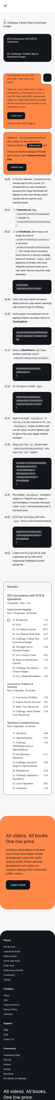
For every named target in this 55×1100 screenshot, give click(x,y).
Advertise (8, 1015)
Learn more (16, 115)
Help (6, 1031)
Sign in (31, 123)
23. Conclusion (19, 790)
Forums (7, 1070)
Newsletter (9, 1075)
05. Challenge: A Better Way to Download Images (25, 642)
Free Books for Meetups (15, 1080)
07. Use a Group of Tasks (24, 656)
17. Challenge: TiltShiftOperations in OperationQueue (22, 747)
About (6, 997)
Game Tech (9, 967)
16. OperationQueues (22, 739)
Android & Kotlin (12, 953)
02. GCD (16, 626)
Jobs (6, 1001)
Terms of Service (12, 1006)
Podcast (7, 1066)
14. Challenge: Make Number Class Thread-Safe (26, 715)
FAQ (6, 1036)
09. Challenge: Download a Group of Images (25, 671)
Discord (7, 1061)
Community (9, 976)
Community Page (12, 1056)
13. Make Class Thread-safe (25, 708)
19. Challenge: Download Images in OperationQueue (25, 766)
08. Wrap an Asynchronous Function (25, 663)
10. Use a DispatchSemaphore (26, 677)
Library (7, 981)
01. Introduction (20, 621)
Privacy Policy (10, 1011)
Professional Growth (13, 972)
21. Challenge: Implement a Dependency (25, 779)
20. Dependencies (20, 772)
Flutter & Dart (10, 958)
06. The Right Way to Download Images (22, 650)
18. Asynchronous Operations (20, 758)
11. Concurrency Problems (24, 699)
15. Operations (19, 735)
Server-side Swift (12, 962)
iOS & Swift (9, 948)
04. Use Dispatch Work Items (26, 635)
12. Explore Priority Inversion (26, 703)
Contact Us (9, 1041)
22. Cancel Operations (22, 785)
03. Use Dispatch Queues (24, 631)
